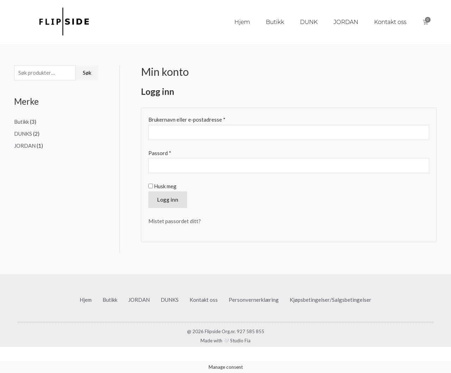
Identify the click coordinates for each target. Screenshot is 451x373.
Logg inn (167, 199)
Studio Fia (240, 340)
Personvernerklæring (254, 299)
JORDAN (346, 22)
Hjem (242, 22)
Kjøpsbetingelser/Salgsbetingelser (330, 299)
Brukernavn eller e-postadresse (196, 119)
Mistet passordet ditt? (174, 221)
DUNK (308, 22)
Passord (169, 152)
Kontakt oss (390, 22)
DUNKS (23, 133)
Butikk (275, 22)
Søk (87, 72)
